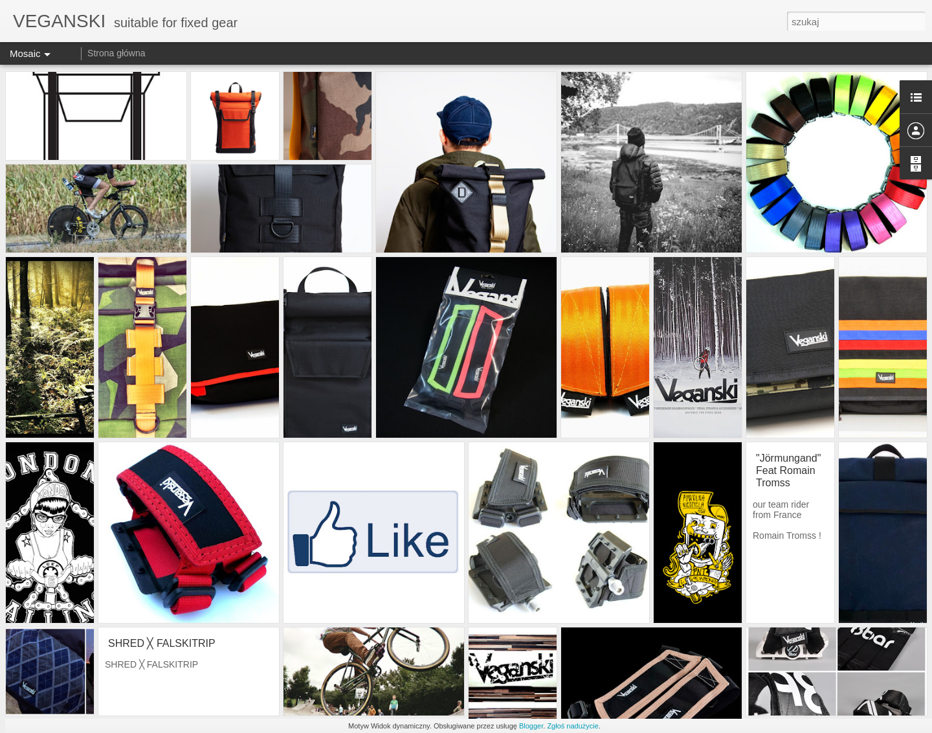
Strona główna (116, 53)
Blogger (531, 726)
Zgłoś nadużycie (573, 726)
